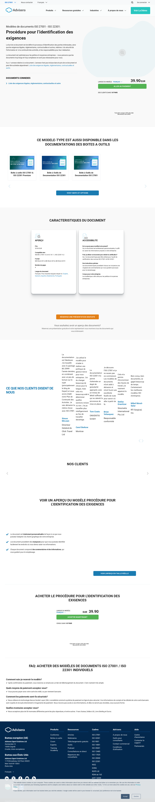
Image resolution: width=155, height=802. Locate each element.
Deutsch (37, 276)
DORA (94, 767)
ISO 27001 (96, 735)
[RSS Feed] (34, 778)
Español (43, 276)
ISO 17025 (96, 754)
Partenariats (139, 741)
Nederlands (50, 276)
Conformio (54, 735)
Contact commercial (120, 741)
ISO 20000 (96, 757)
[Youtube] (27, 778)
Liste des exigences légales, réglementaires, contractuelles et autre (33, 83)
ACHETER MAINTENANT (77, 617)
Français (117, 82)
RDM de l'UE (96, 773)
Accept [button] (125, 796)
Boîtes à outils (55, 738)
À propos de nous (119, 735)
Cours (52, 741)
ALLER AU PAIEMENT (122, 86)
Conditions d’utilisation (121, 745)
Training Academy (57, 748)
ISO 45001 (96, 748)
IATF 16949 (96, 777)
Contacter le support (142, 738)
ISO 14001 (96, 745)
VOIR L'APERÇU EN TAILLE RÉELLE (115, 574)
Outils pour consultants (122, 738)
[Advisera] (15, 10)
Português (58, 276)
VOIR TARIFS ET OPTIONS (77, 193)
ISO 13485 (96, 751)
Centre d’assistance (142, 735)
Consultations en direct (76, 751)
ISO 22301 (96, 761)
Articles (71, 735)
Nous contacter (27, 2)
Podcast (71, 748)
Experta (53, 745)
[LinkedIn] (7, 778)
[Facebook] (20, 778)
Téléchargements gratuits (77, 741)
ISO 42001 (96, 738)
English (65, 274)
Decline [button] (136, 796)
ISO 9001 (95, 741)
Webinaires (72, 738)
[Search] (132, 2)
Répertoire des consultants (78, 754)
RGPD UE (95, 770)
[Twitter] (14, 778)
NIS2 (94, 764)
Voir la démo (140, 10)
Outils (70, 745)
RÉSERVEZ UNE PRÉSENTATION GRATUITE (77, 317)
